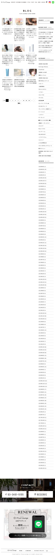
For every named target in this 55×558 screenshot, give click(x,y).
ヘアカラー (41, 92)
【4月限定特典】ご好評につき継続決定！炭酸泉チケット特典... (46, 37)
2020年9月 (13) (42, 355)
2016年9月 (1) (42, 431)
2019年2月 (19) (42, 409)
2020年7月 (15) (42, 361)
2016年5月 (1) (42, 443)
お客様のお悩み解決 (43, 64)
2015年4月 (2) (42, 459)
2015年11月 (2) (42, 451)
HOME (20, 550)
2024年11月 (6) (42, 214)
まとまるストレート (43, 106)
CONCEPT (13, 2)
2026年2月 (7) (42, 172)
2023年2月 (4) (42, 273)
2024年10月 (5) (42, 217)
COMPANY (28, 550)
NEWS (39, 2)
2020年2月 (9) (42, 375)
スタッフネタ (41, 95)
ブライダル (41, 97)
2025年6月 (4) (42, 194)
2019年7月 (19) (42, 395)
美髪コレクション (42, 75)
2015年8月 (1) (42, 457)
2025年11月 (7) (42, 180)
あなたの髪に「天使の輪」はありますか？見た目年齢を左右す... (46, 46)
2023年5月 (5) (42, 265)
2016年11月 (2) (42, 428)
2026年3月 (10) (42, 169)
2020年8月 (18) (42, 358)
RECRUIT (43, 2)
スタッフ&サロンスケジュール (45, 145)
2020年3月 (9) (42, 372)
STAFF (32, 2)
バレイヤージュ (42, 131)
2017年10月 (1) (42, 420)
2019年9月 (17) (42, 389)
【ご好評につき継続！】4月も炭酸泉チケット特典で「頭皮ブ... (46, 42)
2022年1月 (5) (42, 310)
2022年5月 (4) (42, 299)
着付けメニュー (42, 148)
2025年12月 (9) (42, 178)
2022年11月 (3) (42, 282)
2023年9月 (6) (42, 254)
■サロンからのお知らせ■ (45, 120)
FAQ (36, 2)
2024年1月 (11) (42, 242)
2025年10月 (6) (42, 183)
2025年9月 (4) (42, 186)
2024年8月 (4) (42, 223)
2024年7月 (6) (42, 225)
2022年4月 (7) (42, 302)
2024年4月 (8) (42, 234)
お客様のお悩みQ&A (43, 78)
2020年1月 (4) (42, 378)
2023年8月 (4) (42, 256)
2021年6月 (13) (42, 330)
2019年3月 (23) (42, 406)
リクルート (41, 83)
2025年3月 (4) (42, 203)
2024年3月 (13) (42, 237)
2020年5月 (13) (42, 366)
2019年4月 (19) (42, 403)
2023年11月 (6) (42, 248)
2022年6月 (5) (42, 296)
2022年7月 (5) (42, 293)
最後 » (19, 103)
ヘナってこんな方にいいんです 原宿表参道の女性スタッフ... (46, 50)
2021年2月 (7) (42, 341)
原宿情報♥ (41, 100)
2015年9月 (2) (42, 454)
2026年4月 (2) (42, 166)
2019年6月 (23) (42, 397)
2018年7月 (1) (42, 414)
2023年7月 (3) (42, 259)
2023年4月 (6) (42, 268)
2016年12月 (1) (42, 426)
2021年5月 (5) (42, 333)
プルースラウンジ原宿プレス (45, 109)
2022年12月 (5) (42, 279)
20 (26, 100)
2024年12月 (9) (42, 211)
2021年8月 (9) (42, 324)
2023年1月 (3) (42, 276)
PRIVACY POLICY (39, 550)
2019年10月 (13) (43, 386)
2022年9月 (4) (42, 287)
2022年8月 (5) (42, 290)
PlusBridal (41, 69)
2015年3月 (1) (42, 462)
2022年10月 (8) (42, 285)
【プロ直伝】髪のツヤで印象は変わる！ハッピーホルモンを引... (46, 33)
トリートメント (42, 111)
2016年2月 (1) (42, 445)
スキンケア (41, 126)
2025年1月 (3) (42, 209)
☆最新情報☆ (42, 86)
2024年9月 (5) (42, 220)
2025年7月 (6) (42, 192)
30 (29, 100)
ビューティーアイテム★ (44, 103)
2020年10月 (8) (42, 352)
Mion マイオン (42, 128)
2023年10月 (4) (42, 251)
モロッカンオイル (42, 89)
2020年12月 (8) (42, 347)
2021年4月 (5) (42, 335)
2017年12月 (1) (42, 417)
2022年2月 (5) (42, 307)
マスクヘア (41, 140)
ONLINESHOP (42, 134)
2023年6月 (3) (42, 262)
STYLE (28, 2)
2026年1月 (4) (42, 175)
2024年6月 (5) (42, 228)
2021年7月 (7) (42, 327)
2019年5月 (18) (42, 400)
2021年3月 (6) (42, 338)
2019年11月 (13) (43, 383)
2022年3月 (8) (42, 304)
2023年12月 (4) (42, 245)
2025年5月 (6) (42, 197)
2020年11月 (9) (42, 349)
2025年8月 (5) (42, 189)
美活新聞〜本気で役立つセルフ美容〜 (46, 152)
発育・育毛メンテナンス (44, 80)
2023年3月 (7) (42, 271)
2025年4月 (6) (42, 200)
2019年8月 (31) (42, 392)
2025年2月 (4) (42, 206)
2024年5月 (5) (42, 231)
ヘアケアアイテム (42, 137)
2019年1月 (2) (42, 412)
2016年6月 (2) (42, 440)
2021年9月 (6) (42, 321)
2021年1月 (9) (42, 344)
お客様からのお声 (43, 72)
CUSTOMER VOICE (19, 2)
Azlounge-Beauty (43, 66)
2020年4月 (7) (42, 369)
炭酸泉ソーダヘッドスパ (44, 123)
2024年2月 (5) (42, 240)
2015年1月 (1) (42, 465)
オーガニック (41, 117)
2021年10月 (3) (42, 318)
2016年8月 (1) (42, 434)
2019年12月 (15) (43, 380)
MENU (25, 2)
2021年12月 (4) (42, 313)
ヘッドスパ (41, 114)
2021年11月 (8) (42, 316)
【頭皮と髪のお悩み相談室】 (45, 155)
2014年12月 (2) (42, 468)
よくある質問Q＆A (43, 143)
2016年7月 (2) (42, 437)
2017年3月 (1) (42, 423)
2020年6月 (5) (42, 364)
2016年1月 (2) (42, 448)
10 (23, 100)
